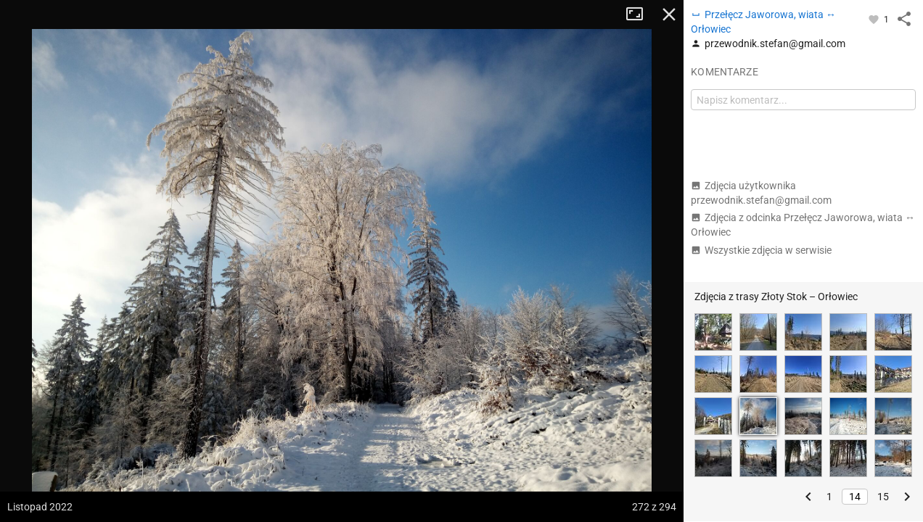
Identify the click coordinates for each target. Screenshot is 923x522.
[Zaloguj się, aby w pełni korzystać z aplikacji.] (874, 19)
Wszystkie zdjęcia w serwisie (761, 250)
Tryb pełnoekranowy (640, 14)
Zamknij (669, 14)
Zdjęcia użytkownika (761, 193)
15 (883, 496)
